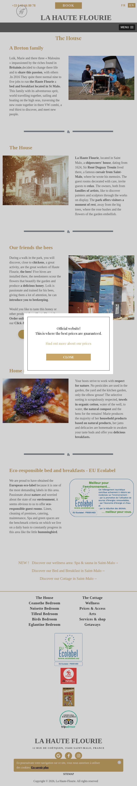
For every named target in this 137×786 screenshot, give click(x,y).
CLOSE (68, 318)
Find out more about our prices (68, 305)
